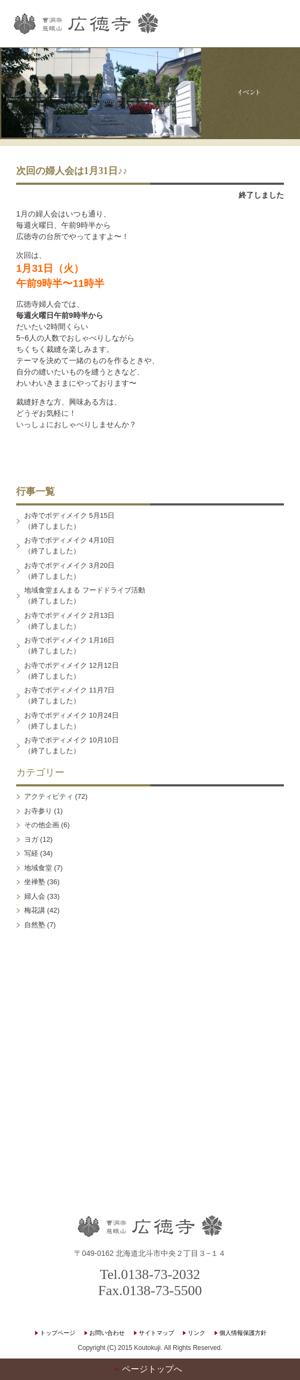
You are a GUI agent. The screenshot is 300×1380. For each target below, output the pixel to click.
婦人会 (34, 896)
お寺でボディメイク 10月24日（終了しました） (71, 720)
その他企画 (41, 825)
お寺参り (38, 811)
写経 (31, 854)
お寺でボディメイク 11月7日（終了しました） (69, 696)
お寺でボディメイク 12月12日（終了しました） (71, 670)
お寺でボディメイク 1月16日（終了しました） (69, 646)
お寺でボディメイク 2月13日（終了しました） (69, 620)
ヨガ (31, 839)
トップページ (57, 1333)
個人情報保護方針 (243, 1333)
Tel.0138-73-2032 (150, 1274)
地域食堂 (38, 868)
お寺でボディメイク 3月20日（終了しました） (69, 570)
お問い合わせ (107, 1333)
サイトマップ (156, 1333)
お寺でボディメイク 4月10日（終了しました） (69, 546)
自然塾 (34, 925)
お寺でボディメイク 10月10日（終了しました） (71, 745)
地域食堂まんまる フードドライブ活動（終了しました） (84, 596)
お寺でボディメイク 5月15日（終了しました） (69, 520)
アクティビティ (48, 797)
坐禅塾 (34, 882)
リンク (196, 1333)
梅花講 (34, 911)
